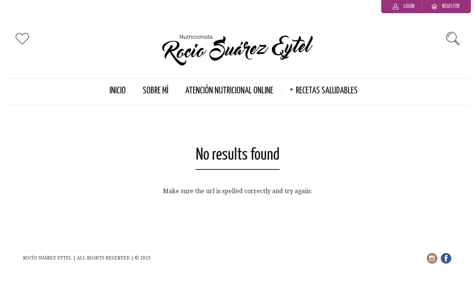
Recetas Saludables (327, 91)
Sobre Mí (155, 91)
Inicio (118, 91)
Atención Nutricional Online (229, 91)
